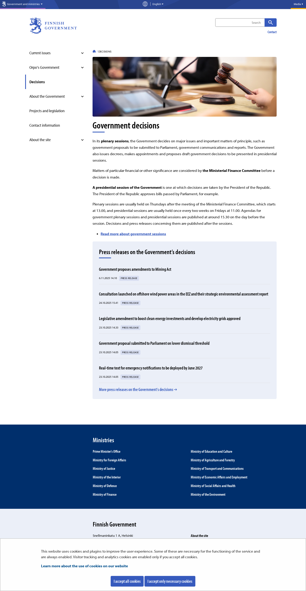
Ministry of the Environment (208, 494)
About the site (40, 139)
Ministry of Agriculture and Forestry (213, 460)
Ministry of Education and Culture (211, 451)
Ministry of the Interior (107, 477)
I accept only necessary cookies (169, 581)
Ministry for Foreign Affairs (109, 460)
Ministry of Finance (104, 494)
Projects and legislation (47, 110)
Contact (272, 32)
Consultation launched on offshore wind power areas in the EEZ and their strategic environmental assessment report (183, 294)
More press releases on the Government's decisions (136, 389)
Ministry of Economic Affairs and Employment (219, 477)
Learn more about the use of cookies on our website (84, 565)
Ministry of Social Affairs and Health (213, 485)
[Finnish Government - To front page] (94, 52)
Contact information (44, 125)
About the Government (47, 96)
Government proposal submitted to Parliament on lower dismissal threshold (154, 343)
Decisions (37, 81)
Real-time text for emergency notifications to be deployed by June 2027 (151, 368)
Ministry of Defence (105, 485)
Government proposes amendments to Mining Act (135, 269)
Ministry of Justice (104, 468)
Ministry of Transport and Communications (217, 468)
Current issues (39, 52)
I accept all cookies (127, 581)
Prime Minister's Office (106, 451)
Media (298, 4)
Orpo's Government (44, 67)
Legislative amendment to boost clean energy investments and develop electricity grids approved (169, 318)
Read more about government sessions (133, 233)
